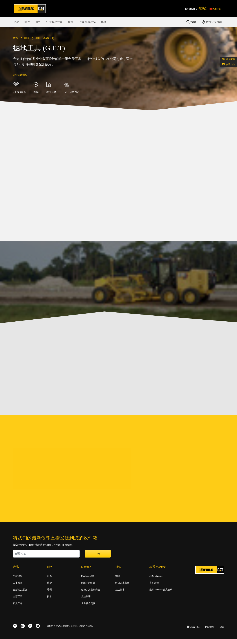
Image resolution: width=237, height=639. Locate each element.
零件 (27, 22)
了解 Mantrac (87, 22)
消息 (117, 576)
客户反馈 (154, 583)
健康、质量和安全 (90, 589)
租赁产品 (17, 603)
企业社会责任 (88, 603)
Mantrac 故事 (87, 576)
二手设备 (17, 583)
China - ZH (193, 627)
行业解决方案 (54, 22)
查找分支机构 (212, 22)
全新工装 (17, 596)
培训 (49, 589)
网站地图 (209, 627)
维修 (49, 576)
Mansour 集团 (88, 583)
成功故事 (86, 596)
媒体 (103, 22)
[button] (215, 8)
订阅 (98, 554)
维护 (49, 583)
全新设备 (17, 576)
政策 (222, 627)
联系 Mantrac (156, 576)
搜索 (191, 22)
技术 (70, 22)
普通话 (203, 8)
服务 (38, 22)
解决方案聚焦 (122, 583)
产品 (16, 22)
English (190, 8)
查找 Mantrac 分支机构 (161, 589)
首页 (15, 38)
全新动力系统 (20, 589)
